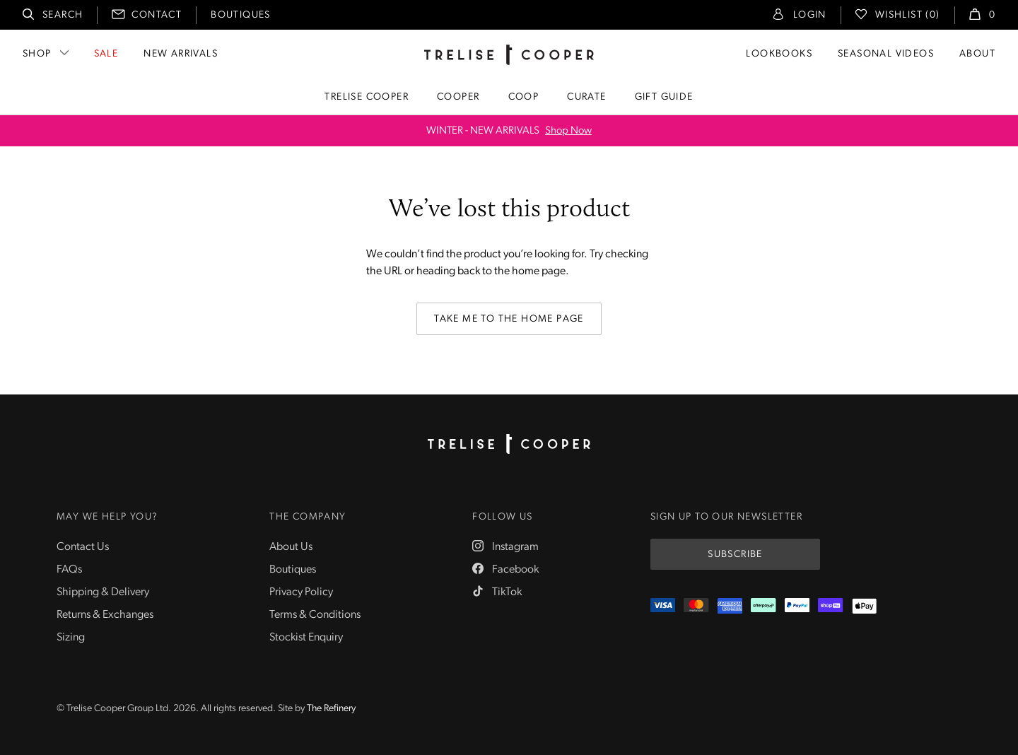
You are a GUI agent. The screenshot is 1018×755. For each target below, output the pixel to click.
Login (809, 15)
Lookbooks (779, 54)
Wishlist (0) (907, 15)
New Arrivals (181, 54)
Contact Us (83, 547)
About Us (290, 547)
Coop (523, 97)
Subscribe (735, 554)
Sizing (71, 637)
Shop (37, 54)
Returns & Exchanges (105, 615)
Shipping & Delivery (103, 592)
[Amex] (730, 606)
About (977, 54)
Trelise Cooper (366, 97)
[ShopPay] (830, 606)
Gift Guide (664, 97)
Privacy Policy (301, 592)
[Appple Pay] (864, 606)
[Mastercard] (696, 606)
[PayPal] (797, 606)
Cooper (458, 97)
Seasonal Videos (886, 54)
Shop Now (568, 131)
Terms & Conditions (315, 615)
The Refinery (331, 708)
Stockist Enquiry (306, 637)
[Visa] (662, 606)
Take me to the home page (509, 319)
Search (62, 15)
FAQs (69, 569)
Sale (106, 54)
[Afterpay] (763, 606)
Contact (156, 15)
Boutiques (241, 15)
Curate (586, 97)
